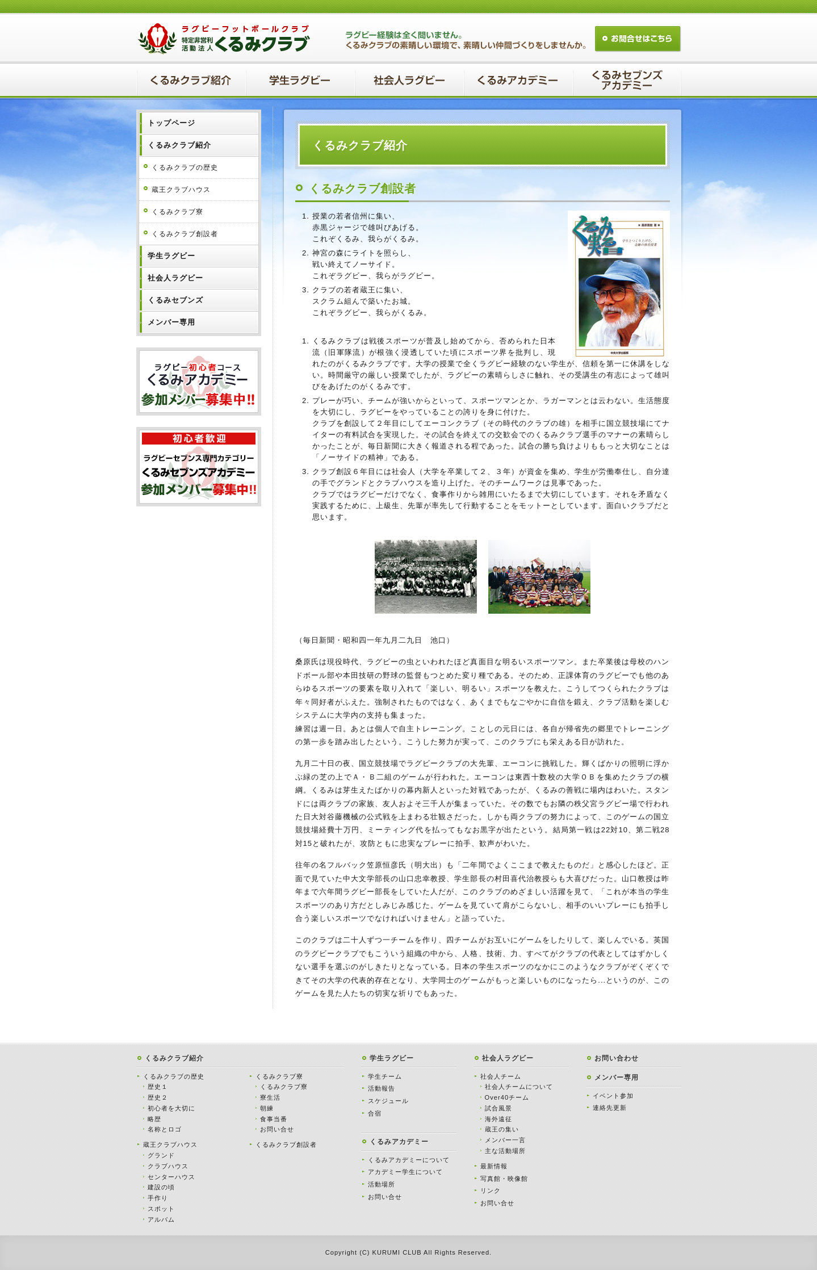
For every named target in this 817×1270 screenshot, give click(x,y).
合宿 (375, 1113)
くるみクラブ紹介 (174, 1058)
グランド (161, 1155)
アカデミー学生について (405, 1171)
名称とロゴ (165, 1129)
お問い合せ (277, 1129)
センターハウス (171, 1176)
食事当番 (273, 1119)
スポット (161, 1208)
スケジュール (388, 1100)
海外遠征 (498, 1119)
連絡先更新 (610, 1107)
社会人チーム (500, 1076)
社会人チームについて (519, 1086)
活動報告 (381, 1088)
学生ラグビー (392, 1058)
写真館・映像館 (504, 1178)
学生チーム (385, 1076)
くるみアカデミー (399, 1142)
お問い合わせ (616, 1058)
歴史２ (158, 1097)
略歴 (154, 1119)
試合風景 (498, 1108)
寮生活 (270, 1097)
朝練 (267, 1108)
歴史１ (158, 1086)
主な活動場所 (505, 1150)
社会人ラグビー (508, 1058)
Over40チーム (507, 1097)
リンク (490, 1190)
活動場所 (381, 1184)
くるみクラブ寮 (177, 212)
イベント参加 (613, 1095)
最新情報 (494, 1166)
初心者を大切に (171, 1108)
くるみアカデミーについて (409, 1159)
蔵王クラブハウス (181, 190)
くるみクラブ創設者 (185, 234)
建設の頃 (161, 1187)
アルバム (161, 1219)
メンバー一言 (505, 1140)
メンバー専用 (616, 1078)
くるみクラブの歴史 (185, 167)
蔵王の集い (502, 1129)
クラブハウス (168, 1166)
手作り (158, 1197)
